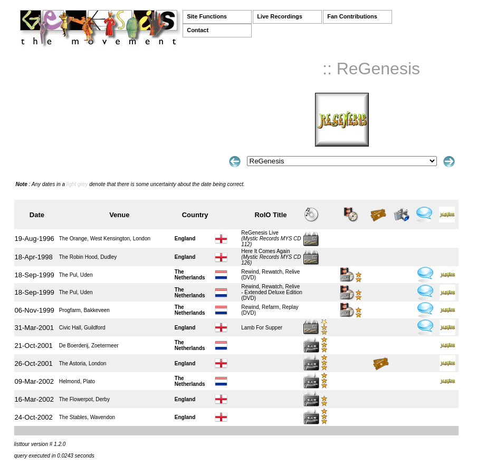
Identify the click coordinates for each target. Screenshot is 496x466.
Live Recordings (279, 16)
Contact (197, 30)
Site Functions (207, 16)
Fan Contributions (352, 16)
